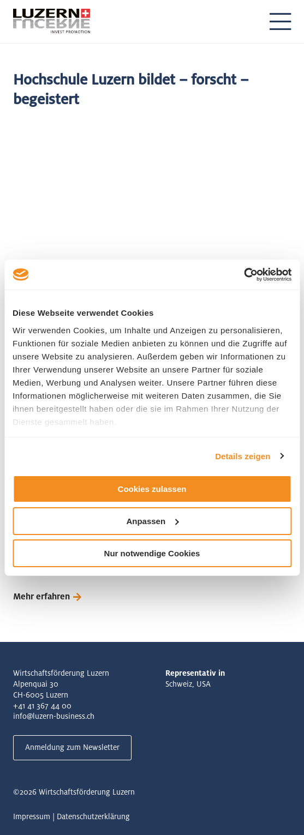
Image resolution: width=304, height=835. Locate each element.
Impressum (31, 816)
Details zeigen (242, 455)
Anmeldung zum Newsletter (72, 747)
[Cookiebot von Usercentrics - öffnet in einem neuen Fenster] (243, 274)
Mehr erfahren (41, 596)
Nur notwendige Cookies (152, 552)
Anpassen (152, 521)
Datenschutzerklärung (93, 816)
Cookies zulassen (152, 489)
